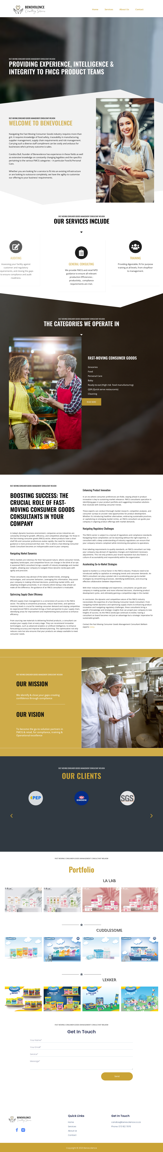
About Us (124, 9)
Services (109, 9)
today (92, 627)
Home (95, 9)
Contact (139, 9)
